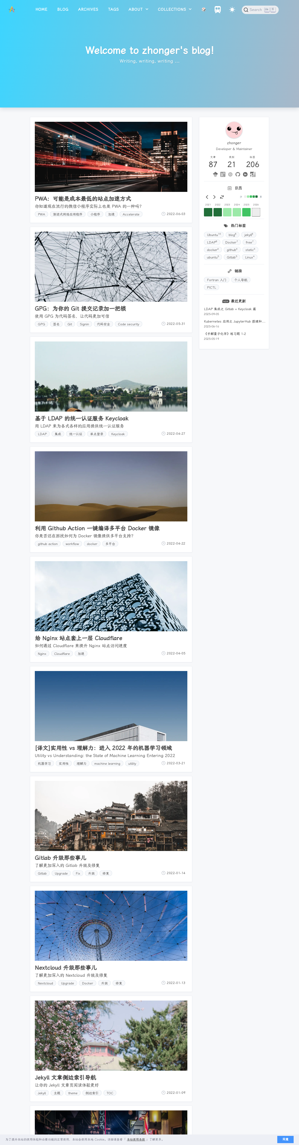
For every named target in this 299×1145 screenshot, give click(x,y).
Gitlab (42, 873)
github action (48, 544)
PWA (41, 214)
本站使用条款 (136, 1139)
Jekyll (42, 1093)
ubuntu (213, 257)
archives (88, 9)
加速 (111, 214)
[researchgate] (222, 174)
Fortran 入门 (216, 280)
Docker (87, 983)
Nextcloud (45, 983)
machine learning (107, 763)
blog (62, 9)
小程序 (95, 214)
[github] (237, 174)
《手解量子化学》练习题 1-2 (225, 334)
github (232, 249)
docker (92, 544)
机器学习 (44, 763)
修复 (106, 873)
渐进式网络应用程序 (67, 214)
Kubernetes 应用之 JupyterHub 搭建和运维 (236, 321)
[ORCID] (230, 174)
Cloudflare (62, 654)
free (249, 242)
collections (173, 9)
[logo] (12, 9)
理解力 (81, 763)
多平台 (110, 544)
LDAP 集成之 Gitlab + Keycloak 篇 (230, 309)
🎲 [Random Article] (203, 9)
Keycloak (118, 434)
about (136, 9)
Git (70, 324)
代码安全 (103, 324)
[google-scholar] (215, 174)
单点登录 (96, 434)
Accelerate (131, 214)
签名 (56, 324)
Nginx (42, 654)
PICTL (211, 287)
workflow (72, 544)
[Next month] (214, 197)
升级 (91, 873)
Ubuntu (214, 234)
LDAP (42, 434)
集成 (58, 434)
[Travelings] (217, 12)
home (41, 9)
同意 (285, 1139)
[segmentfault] (252, 174)
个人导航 (240, 280)
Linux (249, 257)
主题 (57, 1093)
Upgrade (61, 873)
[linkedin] (245, 174)
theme (73, 1093)
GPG (41, 324)
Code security (128, 324)
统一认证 (75, 434)
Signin (84, 324)
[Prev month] (207, 197)
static (250, 249)
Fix (78, 873)
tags (113, 9)
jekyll (248, 234)
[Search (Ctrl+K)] (260, 10)
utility (132, 763)
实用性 (64, 763)
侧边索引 (92, 1093)
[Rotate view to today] (222, 197)
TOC (110, 1093)
